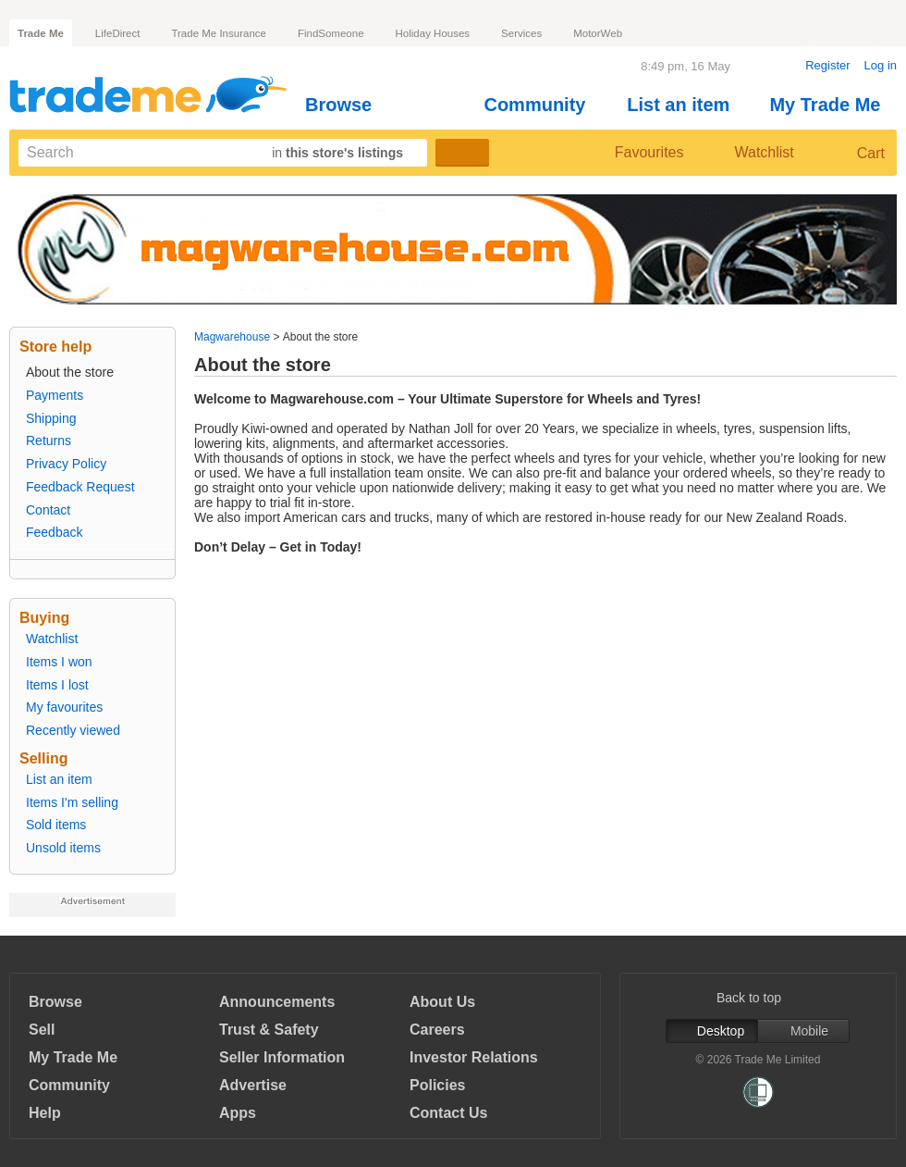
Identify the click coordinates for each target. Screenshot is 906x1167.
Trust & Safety (269, 1029)
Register (827, 65)
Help (45, 1113)
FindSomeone (331, 33)
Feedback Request (80, 486)
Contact (48, 510)
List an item (686, 104)
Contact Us (448, 1113)
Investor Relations (474, 1057)
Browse (346, 104)
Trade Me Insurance (218, 33)
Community (542, 104)
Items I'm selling (72, 802)
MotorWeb (597, 33)
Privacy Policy (66, 463)
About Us (442, 1002)
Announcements (277, 1002)
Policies (437, 1085)
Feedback (54, 532)
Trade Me (41, 33)
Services (521, 33)
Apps (237, 1113)
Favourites (634, 153)
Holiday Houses (433, 33)
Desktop (712, 1031)
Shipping (51, 418)
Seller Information (282, 1057)
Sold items (56, 824)
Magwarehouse (232, 336)
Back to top (758, 997)
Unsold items (63, 847)
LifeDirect (118, 33)
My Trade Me (832, 104)
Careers (437, 1029)
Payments (54, 395)
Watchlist (756, 153)
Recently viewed (73, 730)
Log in (880, 65)
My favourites (64, 707)
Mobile (803, 1031)
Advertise (253, 1085)
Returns (48, 440)
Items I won (59, 661)
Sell (42, 1029)
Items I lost (57, 684)
